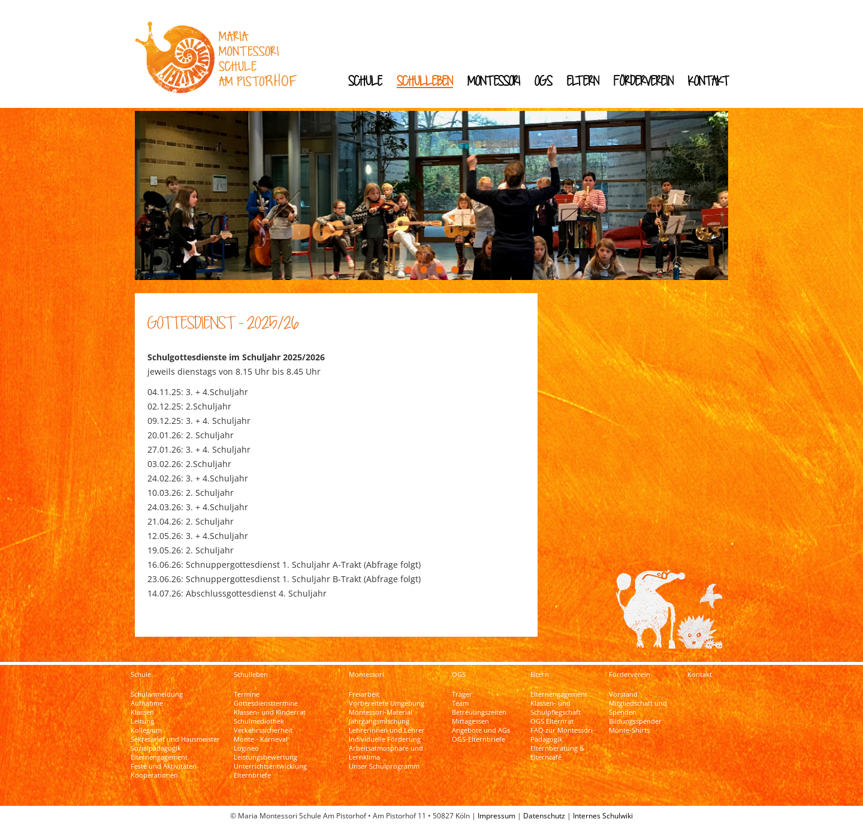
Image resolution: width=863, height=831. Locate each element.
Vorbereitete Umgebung (386, 703)
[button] (408, 269)
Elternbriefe (252, 775)
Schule (365, 80)
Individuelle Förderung (385, 739)
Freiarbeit (364, 694)
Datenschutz (544, 816)
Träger (462, 694)
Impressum (496, 816)
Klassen (142, 712)
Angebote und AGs (481, 730)
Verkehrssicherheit (263, 730)
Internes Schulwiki (603, 816)
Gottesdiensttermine (266, 703)
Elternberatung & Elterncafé (557, 752)
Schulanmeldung (157, 694)
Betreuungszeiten (479, 712)
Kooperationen (154, 775)
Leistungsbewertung (265, 757)
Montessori (493, 80)
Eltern (583, 80)
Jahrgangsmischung (379, 721)
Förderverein (644, 80)
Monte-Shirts (629, 730)
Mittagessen (470, 721)
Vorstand (623, 694)
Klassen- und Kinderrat (270, 712)
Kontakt (708, 80)
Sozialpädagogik (156, 748)
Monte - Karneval (261, 739)
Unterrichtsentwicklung (270, 766)
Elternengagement (159, 757)
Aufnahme (147, 703)
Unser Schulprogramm (384, 766)
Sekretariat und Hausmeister (175, 739)
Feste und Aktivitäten (164, 766)
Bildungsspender (635, 721)
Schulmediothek (259, 721)
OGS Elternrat (552, 721)
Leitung (142, 721)
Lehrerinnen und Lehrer (387, 730)
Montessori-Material (380, 712)
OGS (544, 80)
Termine (246, 694)
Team (460, 703)
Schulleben (425, 80)
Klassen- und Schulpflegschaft (555, 707)
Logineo (246, 748)
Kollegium (146, 730)
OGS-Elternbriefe (478, 739)
